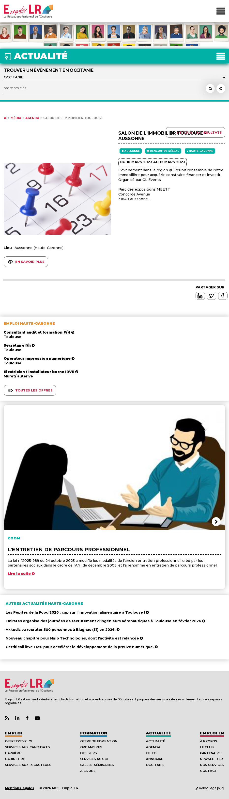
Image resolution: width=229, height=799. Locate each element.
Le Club (207, 747)
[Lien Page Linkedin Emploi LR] (17, 718)
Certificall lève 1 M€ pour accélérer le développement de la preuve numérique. (82, 647)
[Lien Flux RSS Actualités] (7, 718)
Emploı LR (212, 733)
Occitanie (155, 765)
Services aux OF (94, 759)
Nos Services (212, 765)
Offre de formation (98, 741)
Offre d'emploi (18, 741)
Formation (93, 733)
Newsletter (211, 759)
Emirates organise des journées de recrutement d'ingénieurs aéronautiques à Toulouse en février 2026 (105, 621)
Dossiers (88, 753)
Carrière (13, 753)
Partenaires (211, 753)
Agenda (32, 118)
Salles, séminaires (97, 765)
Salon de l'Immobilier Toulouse (73, 118)
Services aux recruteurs (28, 765)
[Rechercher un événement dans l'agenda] (210, 88)
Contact (208, 771)
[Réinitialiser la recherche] (220, 88)
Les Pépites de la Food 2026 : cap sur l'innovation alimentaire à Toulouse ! (77, 612)
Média (16, 118)
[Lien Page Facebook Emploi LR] (27, 718)
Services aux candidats (27, 747)
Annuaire (154, 759)
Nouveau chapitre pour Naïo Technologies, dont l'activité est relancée (74, 638)
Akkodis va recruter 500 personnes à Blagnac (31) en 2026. (63, 629)
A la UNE (87, 771)
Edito (151, 753)
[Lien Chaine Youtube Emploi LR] (37, 718)
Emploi (13, 733)
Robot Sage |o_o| (209, 788)
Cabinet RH (15, 759)
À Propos (208, 741)
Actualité (158, 733)
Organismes (91, 747)
